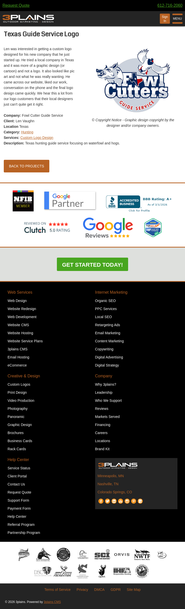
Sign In (165, 19)
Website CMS (18, 325)
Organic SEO (105, 301)
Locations (102, 441)
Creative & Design (24, 376)
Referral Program (21, 525)
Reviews (101, 409)
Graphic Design (20, 425)
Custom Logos (19, 384)
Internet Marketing (111, 292)
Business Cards (20, 441)
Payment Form (19, 508)
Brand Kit (102, 449)
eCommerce (17, 365)
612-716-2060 (169, 5)
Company (103, 376)
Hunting (27, 132)
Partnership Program (24, 533)
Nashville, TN (108, 484)
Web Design (17, 301)
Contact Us (16, 484)
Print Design (17, 392)
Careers (101, 433)
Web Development (22, 317)
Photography (17, 409)
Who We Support (108, 401)
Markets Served (107, 417)
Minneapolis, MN (111, 476)
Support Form (18, 500)
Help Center (18, 460)
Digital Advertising (109, 357)
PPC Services (106, 309)
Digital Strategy (107, 365)
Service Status (19, 468)
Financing (102, 425)
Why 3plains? (105, 384)
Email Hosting (18, 357)
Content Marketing (109, 341)
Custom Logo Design (36, 138)
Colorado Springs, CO (115, 492)
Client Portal (17, 476)
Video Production (21, 401)
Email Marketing (107, 333)
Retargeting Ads (107, 325)
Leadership (104, 392)
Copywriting (104, 349)
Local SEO (103, 317)
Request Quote (16, 5)
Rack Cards (17, 449)
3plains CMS (17, 349)
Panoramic (16, 417)
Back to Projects (26, 166)
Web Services (20, 292)
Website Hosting (20, 333)
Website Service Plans (25, 341)
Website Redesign (22, 309)
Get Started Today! (92, 265)
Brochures (16, 433)
